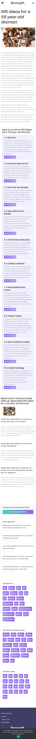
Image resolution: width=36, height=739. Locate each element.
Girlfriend (20, 598)
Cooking (6, 634)
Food (17, 640)
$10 (27, 681)
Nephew (18, 614)
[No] (34, 734)
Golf (12, 660)
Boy (26, 593)
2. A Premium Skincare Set (16, 163)
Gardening (15, 650)
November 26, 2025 (8, 571)
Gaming (10, 640)
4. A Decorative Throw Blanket (14, 212)
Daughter (6, 609)
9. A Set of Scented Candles (17, 342)
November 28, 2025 (8, 561)
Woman (11, 588)
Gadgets (6, 650)
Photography (15, 655)
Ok (18, 736)
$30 (21, 676)
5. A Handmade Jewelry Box (17, 240)
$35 (16, 691)
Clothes (6, 655)
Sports (30, 650)
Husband (13, 593)
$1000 (27, 686)
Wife (20, 593)
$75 (11, 691)
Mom (18, 588)
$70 (26, 691)
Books (23, 650)
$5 (20, 691)
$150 (5, 686)
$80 (16, 686)
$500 (21, 681)
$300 (5, 691)
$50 (10, 676)
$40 (16, 681)
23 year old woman (25, 609)
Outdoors (23, 645)
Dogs (15, 645)
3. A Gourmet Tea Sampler (16, 187)
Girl (5, 598)
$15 (26, 676)
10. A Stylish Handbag (14, 368)
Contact (3, 716)
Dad (24, 588)
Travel (13, 634)
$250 (21, 686)
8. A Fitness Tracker (13, 316)
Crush (26, 614)
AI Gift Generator (6, 713)
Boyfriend (11, 598)
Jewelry (6, 660)
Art (4, 640)
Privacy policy (5, 722)
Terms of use (5, 719)
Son (16, 603)
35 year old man (8, 614)
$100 (5, 676)
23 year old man (9, 619)
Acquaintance (8, 603)
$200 (5, 681)
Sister (22, 603)
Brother (6, 593)
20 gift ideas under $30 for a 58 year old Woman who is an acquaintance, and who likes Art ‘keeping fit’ (17, 470)
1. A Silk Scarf (10, 137)
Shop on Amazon (10, 157)
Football (20, 634)
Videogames (7, 645)
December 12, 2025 (8, 530)
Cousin (14, 609)
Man (5, 588)
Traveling (25, 655)
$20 (16, 676)
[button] (3, 3)
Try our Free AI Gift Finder (18, 512)
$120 (5, 697)
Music (30, 640)
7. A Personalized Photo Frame (14, 288)
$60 (10, 686)
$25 (11, 681)
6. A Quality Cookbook (14, 263)
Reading (28, 634)
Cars (23, 640)
